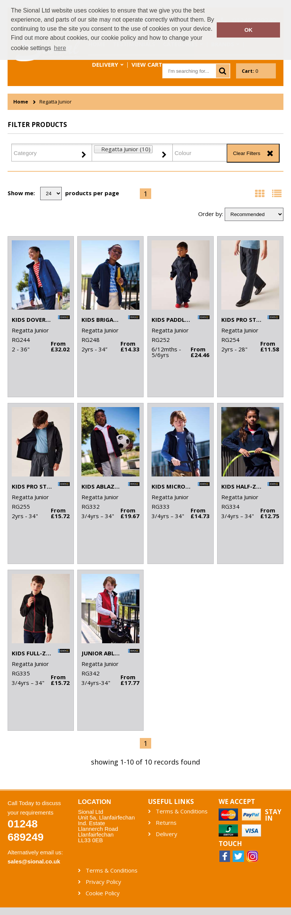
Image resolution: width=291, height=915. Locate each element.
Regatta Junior (55, 101)
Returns (166, 823)
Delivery (105, 64)
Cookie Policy (103, 893)
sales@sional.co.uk (34, 861)
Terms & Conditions (182, 811)
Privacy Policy (103, 882)
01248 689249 (26, 830)
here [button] (60, 48)
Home (20, 101)
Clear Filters (246, 153)
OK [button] (248, 30)
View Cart (146, 64)
